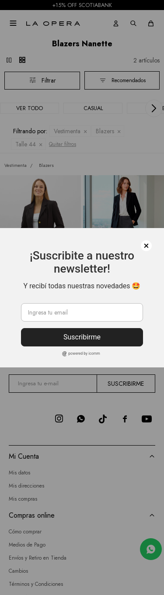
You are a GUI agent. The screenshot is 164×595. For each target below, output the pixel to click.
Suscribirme (82, 337)
